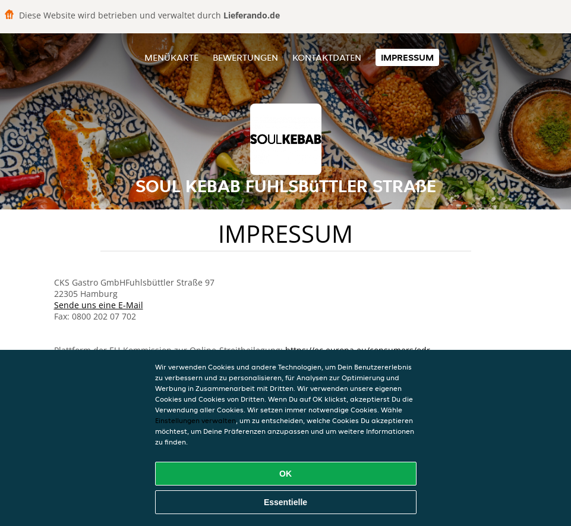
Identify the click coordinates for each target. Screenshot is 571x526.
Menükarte (171, 57)
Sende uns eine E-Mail (98, 305)
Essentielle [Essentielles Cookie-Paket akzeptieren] (285, 502)
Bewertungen (245, 57)
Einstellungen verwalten (195, 420)
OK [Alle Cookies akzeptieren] (285, 473)
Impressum (407, 57)
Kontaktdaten (326, 57)
